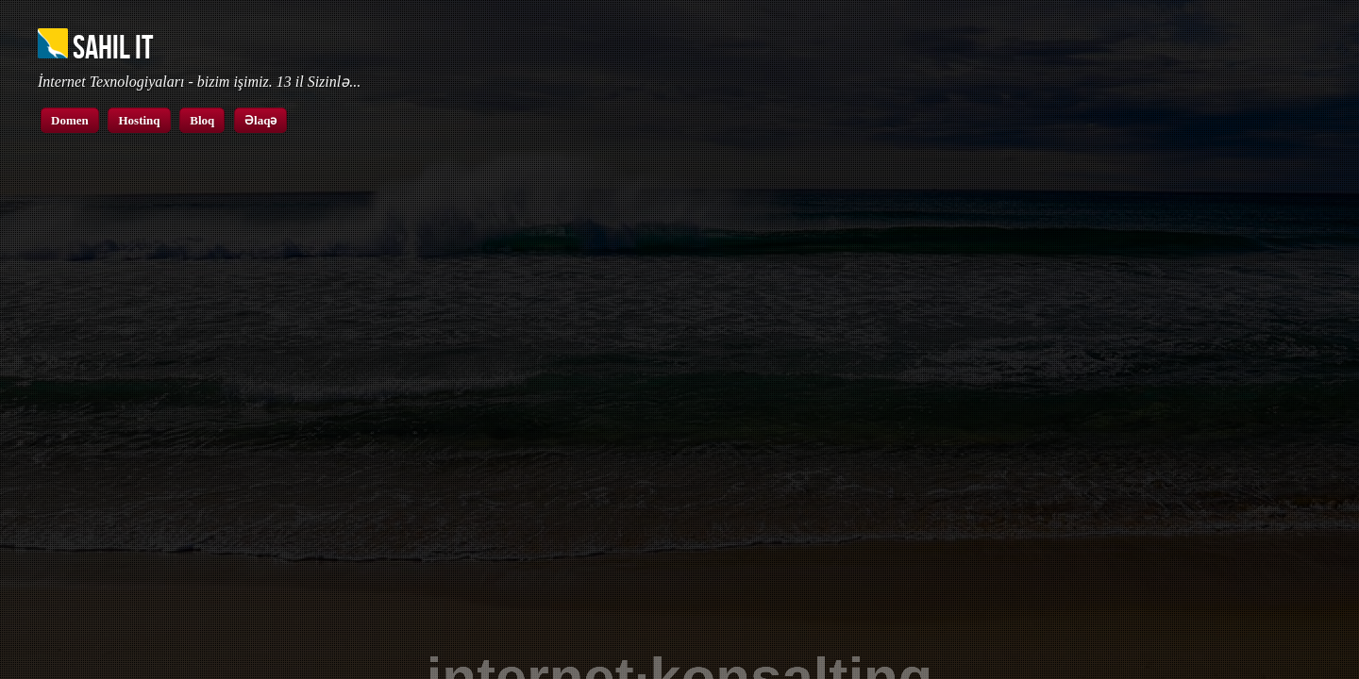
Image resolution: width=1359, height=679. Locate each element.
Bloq (202, 120)
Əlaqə (260, 120)
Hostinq (138, 120)
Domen (70, 120)
